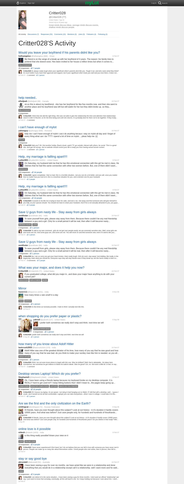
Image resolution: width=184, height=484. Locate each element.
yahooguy (23, 131)
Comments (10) (60, 34)
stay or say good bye (32, 458)
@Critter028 (33, 271)
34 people (38, 172)
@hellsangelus (37, 56)
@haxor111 (32, 292)
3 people (36, 445)
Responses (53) (47, 34)
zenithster (23, 216)
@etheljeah (32, 101)
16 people (37, 389)
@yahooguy (33, 131)
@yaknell (44, 320)
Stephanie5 (23, 377)
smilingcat (23, 407)
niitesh (21, 432)
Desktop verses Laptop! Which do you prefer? (49, 373)
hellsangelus (24, 56)
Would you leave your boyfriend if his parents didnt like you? (59, 52)
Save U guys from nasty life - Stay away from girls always (57, 212)
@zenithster (33, 216)
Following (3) (102, 34)
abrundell (23, 462)
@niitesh (28, 432)
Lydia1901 (23, 160)
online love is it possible (34, 429)
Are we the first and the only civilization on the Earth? (54, 403)
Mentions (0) (72, 34)
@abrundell (32, 462)
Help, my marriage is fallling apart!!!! (42, 156)
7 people (36, 68)
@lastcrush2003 (39, 348)
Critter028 (23, 271)
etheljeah (22, 101)
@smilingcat (34, 407)
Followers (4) (91, 34)
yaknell (36, 320)
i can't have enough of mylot (37, 127)
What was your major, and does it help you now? (51, 267)
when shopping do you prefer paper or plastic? (50, 316)
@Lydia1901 (34, 160)
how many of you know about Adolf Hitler (46, 344)
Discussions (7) (33, 34)
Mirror (22, 288)
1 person (41, 75)
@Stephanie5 (35, 377)
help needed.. (27, 97)
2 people (32, 179)
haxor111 (22, 292)
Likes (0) (81, 34)
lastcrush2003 (25, 347)
